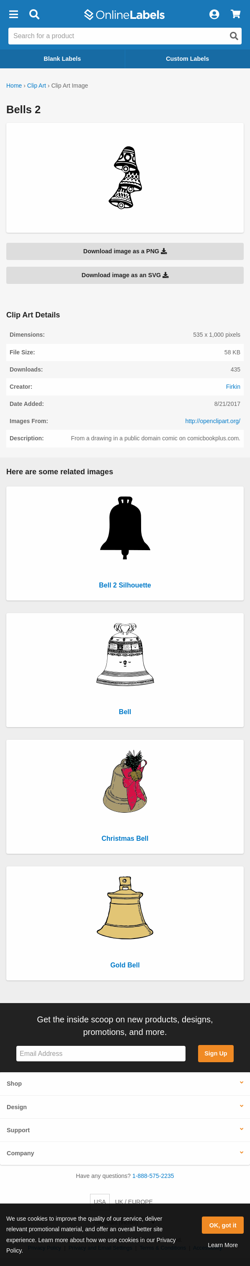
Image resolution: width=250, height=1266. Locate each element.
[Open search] (234, 36)
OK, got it (223, 1225)
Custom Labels (187, 58)
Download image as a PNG (125, 251)
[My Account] (214, 15)
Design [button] (17, 1107)
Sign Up (215, 1053)
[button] (13, 15)
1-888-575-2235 (153, 1175)
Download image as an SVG (125, 275)
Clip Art (36, 85)
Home (14, 85)
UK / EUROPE (134, 1201)
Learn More (223, 1245)
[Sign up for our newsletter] (101, 1053)
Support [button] (18, 1130)
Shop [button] (14, 1083)
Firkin (233, 386)
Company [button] (20, 1153)
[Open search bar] (34, 15)
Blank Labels (62, 58)
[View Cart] (235, 14)
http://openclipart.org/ (212, 421)
